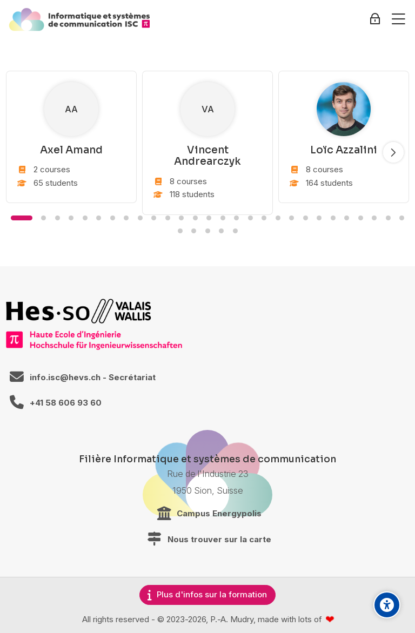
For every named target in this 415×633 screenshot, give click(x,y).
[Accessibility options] (386, 604)
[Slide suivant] (393, 152)
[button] (21, 218)
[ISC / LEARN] (79, 19)
